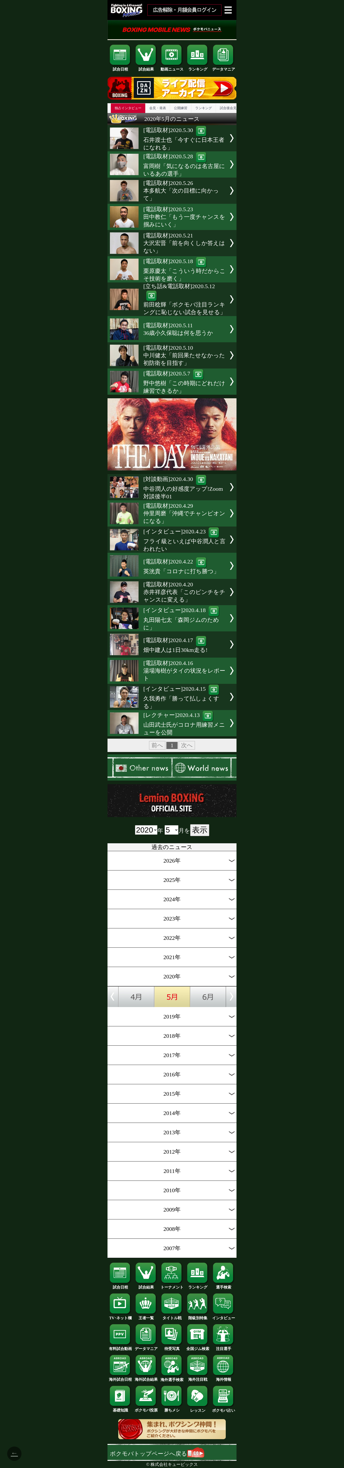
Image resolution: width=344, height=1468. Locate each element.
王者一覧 (146, 1316)
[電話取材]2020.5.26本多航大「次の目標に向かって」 (181, 190)
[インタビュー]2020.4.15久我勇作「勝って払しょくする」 (181, 697)
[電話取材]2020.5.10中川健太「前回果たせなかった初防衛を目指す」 (184, 355)
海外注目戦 (198, 1377)
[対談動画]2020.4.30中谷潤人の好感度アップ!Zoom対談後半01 (183, 488)
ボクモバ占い (223, 1408)
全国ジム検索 (198, 1347)
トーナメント (172, 1285)
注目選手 (223, 1347)
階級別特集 (198, 1316)
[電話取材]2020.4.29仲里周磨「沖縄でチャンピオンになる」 (184, 513)
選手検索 (223, 1285)
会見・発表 (157, 108)
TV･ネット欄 (120, 1316)
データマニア (223, 67)
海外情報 (223, 1377)
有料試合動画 (120, 1347)
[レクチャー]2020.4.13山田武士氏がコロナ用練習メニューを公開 (184, 724)
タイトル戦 (172, 1316)
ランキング (198, 67)
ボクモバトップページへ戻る (157, 1454)
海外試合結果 (146, 1377)
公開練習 (180, 108)
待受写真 (172, 1347)
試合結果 (146, 67)
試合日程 (120, 67)
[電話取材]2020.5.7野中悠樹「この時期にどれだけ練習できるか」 (184, 382)
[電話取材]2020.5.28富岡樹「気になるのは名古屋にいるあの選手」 (184, 165)
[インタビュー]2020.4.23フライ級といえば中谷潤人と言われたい (184, 540)
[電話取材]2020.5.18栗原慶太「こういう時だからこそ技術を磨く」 (184, 270)
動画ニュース (172, 67)
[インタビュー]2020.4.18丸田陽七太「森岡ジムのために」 (181, 619)
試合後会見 (228, 108)
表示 (199, 830)
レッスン (198, 1408)
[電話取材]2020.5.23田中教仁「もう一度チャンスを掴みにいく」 (184, 217)
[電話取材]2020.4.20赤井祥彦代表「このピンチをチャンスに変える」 (184, 592)
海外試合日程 (120, 1377)
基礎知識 (120, 1408)
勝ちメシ (172, 1408)
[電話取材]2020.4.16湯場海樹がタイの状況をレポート (184, 670)
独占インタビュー (128, 108)
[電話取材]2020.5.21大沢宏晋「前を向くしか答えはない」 (184, 243)
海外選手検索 (172, 1378)
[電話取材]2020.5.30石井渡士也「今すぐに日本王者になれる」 (183, 139)
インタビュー (223, 1316)
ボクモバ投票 (146, 1408)
